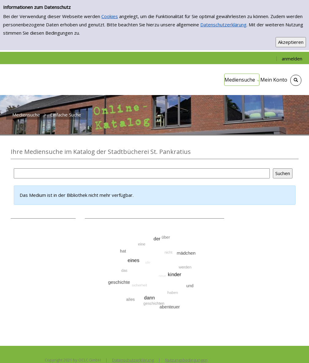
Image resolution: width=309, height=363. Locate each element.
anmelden (292, 58)
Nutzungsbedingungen (186, 360)
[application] (241, 80)
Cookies (109, 16)
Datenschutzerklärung (223, 24)
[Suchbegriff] (142, 173)
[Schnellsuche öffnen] (295, 80)
